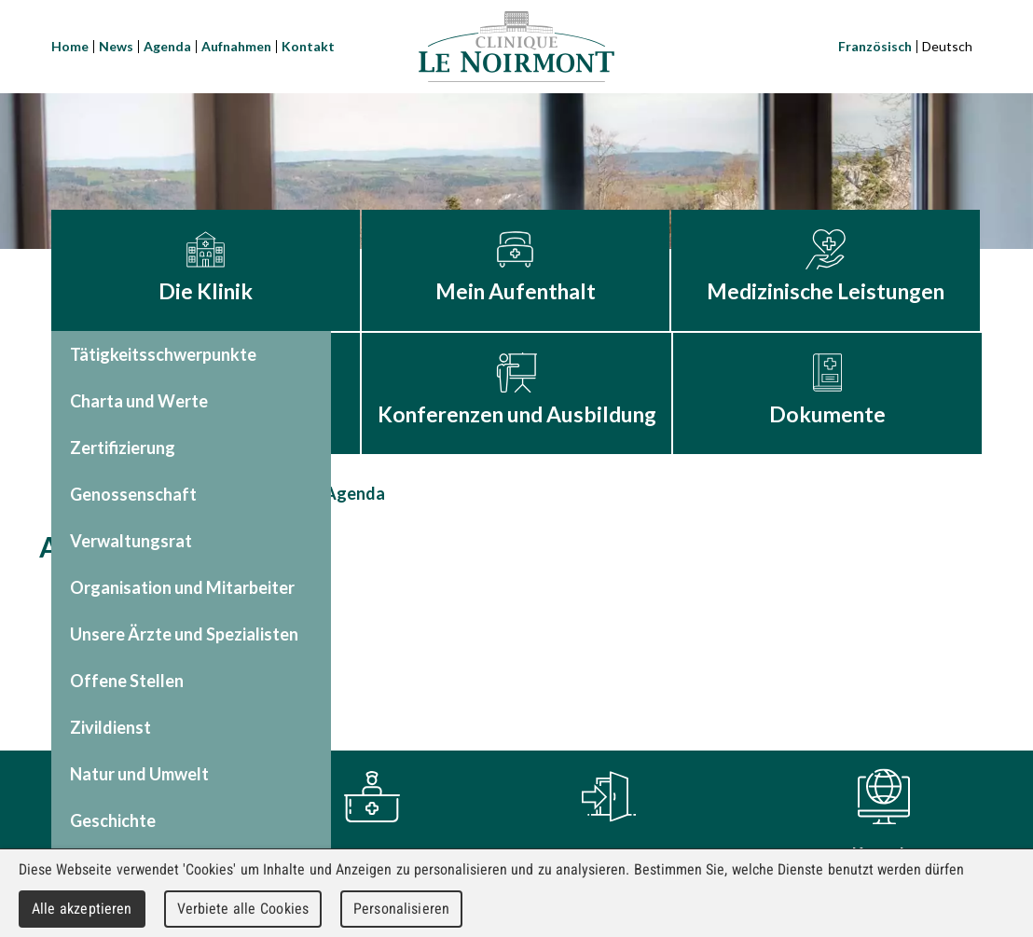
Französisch (875, 46)
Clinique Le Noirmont (516, 46)
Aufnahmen (236, 46)
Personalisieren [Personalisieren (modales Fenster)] (401, 908)
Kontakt (308, 46)
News (116, 46)
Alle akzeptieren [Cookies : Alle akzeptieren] (82, 908)
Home (70, 46)
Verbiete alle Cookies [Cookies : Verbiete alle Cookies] (243, 908)
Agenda (167, 46)
